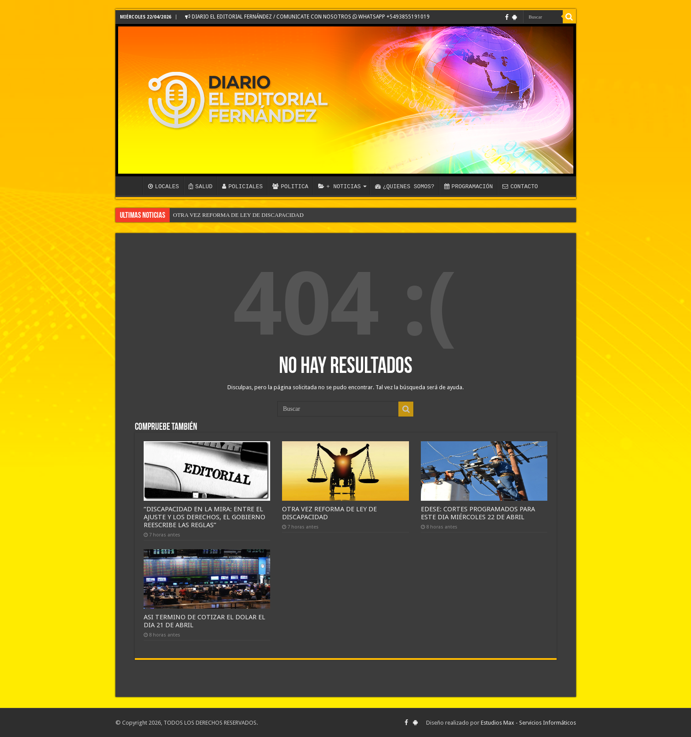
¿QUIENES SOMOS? (405, 186)
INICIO (131, 185)
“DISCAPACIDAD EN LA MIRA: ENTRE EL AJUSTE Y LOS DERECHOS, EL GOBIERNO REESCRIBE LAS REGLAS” (204, 517)
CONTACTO (520, 186)
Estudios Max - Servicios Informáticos (528, 722)
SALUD (200, 186)
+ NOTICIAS (339, 186)
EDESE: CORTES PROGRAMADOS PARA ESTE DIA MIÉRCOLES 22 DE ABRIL (478, 513)
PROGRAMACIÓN (468, 186)
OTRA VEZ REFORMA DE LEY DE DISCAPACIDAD (238, 215)
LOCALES (163, 186)
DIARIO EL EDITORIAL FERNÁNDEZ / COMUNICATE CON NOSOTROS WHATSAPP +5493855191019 (307, 17)
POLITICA (290, 186)
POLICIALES (242, 186)
